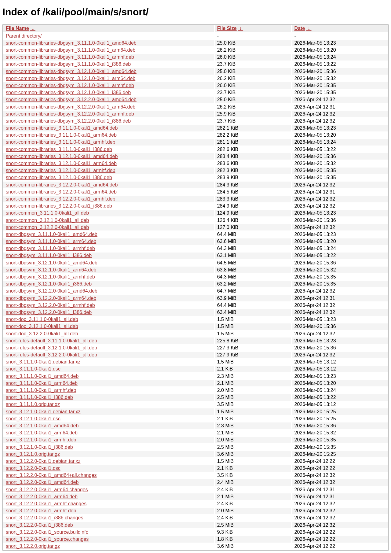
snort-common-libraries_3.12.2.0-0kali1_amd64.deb (62, 184)
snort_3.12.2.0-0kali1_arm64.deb (42, 496)
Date (299, 28)
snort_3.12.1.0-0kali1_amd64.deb (42, 425)
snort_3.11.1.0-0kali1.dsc (33, 368)
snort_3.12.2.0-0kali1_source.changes (47, 539)
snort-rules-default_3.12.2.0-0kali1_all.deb (51, 354)
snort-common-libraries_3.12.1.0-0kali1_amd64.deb (62, 156)
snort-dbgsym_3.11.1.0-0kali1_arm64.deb (51, 241)
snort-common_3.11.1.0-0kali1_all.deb (47, 213)
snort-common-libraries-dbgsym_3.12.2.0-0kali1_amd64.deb (71, 99)
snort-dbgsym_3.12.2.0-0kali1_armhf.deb (50, 305)
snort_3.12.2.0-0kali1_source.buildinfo (47, 532)
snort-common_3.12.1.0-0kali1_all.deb (47, 220)
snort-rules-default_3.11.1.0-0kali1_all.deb (51, 340)
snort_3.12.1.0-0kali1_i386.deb (39, 447)
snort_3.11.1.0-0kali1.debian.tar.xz (43, 361)
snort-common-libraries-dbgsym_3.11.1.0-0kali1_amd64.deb (71, 43)
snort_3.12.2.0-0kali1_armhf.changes (46, 503)
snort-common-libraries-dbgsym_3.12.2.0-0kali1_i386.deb (68, 121)
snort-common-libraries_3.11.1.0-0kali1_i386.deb (59, 149)
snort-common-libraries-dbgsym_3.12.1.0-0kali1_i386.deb (68, 92)
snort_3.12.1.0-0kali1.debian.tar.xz (43, 411)
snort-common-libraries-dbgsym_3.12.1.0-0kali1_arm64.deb (70, 78)
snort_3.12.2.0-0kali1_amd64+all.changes (51, 475)
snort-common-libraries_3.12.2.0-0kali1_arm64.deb (61, 191)
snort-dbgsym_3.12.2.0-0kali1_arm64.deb (51, 298)
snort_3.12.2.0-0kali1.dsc (33, 468)
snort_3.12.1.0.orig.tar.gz (33, 454)
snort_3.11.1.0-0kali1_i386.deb (39, 397)
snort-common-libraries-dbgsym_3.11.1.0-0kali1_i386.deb (68, 64)
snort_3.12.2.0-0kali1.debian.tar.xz (43, 461)
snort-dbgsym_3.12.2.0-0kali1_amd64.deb (51, 290)
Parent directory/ (24, 36)
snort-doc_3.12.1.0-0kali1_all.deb (42, 326)
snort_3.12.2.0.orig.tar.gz (33, 546)
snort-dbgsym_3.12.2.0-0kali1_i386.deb (49, 312)
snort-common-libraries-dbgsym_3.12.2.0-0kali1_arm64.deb (70, 106)
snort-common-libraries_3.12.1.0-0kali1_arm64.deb (61, 163)
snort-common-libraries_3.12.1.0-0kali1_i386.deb (59, 177)
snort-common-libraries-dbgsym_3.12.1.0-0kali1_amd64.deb (71, 71)
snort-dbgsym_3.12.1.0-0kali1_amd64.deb (51, 262)
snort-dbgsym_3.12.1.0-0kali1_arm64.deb (51, 269)
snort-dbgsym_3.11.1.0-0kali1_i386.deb (49, 255)
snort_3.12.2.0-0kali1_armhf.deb (41, 510)
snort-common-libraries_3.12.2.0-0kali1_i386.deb (59, 205)
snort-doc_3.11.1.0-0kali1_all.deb (42, 319)
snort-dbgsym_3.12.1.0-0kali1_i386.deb (49, 283)
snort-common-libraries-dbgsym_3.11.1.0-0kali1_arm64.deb (70, 50)
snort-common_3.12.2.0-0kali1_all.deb (47, 227)
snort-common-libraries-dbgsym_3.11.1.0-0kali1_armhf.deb (70, 57)
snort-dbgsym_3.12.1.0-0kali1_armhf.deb (50, 276)
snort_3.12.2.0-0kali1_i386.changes (44, 517)
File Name (17, 28)
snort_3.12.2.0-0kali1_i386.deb (39, 525)
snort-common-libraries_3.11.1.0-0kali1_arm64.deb (61, 135)
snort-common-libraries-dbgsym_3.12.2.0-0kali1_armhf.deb (70, 113)
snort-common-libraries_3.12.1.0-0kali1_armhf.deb (60, 170)
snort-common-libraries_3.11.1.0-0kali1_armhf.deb (60, 142)
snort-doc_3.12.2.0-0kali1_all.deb (42, 333)
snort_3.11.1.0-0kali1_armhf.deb (41, 390)
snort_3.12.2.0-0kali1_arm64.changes (47, 489)
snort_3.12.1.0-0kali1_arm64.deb (42, 432)
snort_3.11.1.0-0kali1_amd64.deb (42, 376)
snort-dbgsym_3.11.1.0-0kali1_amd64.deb (51, 234)
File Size (227, 28)
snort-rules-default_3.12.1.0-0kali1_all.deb (51, 347)
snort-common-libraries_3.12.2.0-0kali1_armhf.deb (60, 198)
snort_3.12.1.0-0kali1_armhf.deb (41, 439)
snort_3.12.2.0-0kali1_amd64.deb (42, 482)
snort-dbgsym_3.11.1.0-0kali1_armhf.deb (50, 248)
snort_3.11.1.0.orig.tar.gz (33, 404)
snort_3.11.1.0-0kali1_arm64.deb (42, 383)
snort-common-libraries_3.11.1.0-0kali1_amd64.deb (62, 128)
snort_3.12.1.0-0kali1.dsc (33, 418)
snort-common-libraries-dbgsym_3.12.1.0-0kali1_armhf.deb (70, 85)
